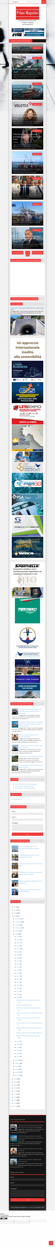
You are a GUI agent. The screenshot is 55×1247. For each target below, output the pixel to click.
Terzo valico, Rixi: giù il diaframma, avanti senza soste (27, 308)
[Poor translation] (5, 1218)
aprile (16, 1066)
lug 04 (18, 1047)
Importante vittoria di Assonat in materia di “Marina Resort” (27, 237)
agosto (17, 931)
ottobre (17, 925)
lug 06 (18, 1044)
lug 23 (18, 961)
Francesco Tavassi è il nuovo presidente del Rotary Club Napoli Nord (27, 137)
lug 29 (18, 943)
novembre (18, 922)
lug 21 (18, 967)
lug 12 (18, 988)
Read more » (37, 48)
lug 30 (18, 940)
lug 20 (18, 970)
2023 (15, 916)
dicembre (18, 919)
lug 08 (18, 997)
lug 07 (18, 1041)
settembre (18, 928)
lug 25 (18, 955)
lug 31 (18, 936)
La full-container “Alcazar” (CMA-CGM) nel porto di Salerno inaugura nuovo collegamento (27, 161)
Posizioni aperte (17, 799)
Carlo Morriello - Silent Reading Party (25, 788)
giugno (17, 1060)
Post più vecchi (37, 253)
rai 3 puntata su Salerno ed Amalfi (24, 786)
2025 (15, 910)
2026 (15, 907)
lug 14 (18, 982)
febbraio (17, 1072)
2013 (15, 1106)
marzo (17, 1069)
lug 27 (18, 949)
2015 (15, 1100)
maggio (17, 1063)
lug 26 (18, 952)
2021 (15, 1082)
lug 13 (18, 985)
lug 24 (18, 958)
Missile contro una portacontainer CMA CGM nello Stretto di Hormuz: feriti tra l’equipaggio (30, 711)
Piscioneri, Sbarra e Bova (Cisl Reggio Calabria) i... (29, 1033)
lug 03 (18, 1050)
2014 (15, 1103)
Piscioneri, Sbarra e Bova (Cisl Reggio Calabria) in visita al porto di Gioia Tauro (27, 213)
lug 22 (18, 964)
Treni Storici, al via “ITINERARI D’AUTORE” (31, 756)
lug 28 (18, 946)
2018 (15, 1091)
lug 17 (18, 976)
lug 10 (18, 994)
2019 (15, 1088)
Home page (28, 254)
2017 (15, 1094)
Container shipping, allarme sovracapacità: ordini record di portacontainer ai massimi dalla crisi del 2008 (31, 724)
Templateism (30, 1207)
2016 (15, 1097)
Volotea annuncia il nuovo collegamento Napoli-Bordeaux (26, 114)
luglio (16, 934)
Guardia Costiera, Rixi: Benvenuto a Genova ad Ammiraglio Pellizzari (27, 187)
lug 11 (18, 991)
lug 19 (18, 973)
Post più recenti (18, 253)
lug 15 (18, 979)
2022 (15, 1079)
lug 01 (18, 1056)
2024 (15, 913)
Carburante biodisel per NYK (25, 69)
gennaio (17, 1075)
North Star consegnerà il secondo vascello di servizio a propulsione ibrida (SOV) (27, 87)
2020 (15, 1085)
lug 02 (18, 1053)
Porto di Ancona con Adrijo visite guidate (26, 784)
